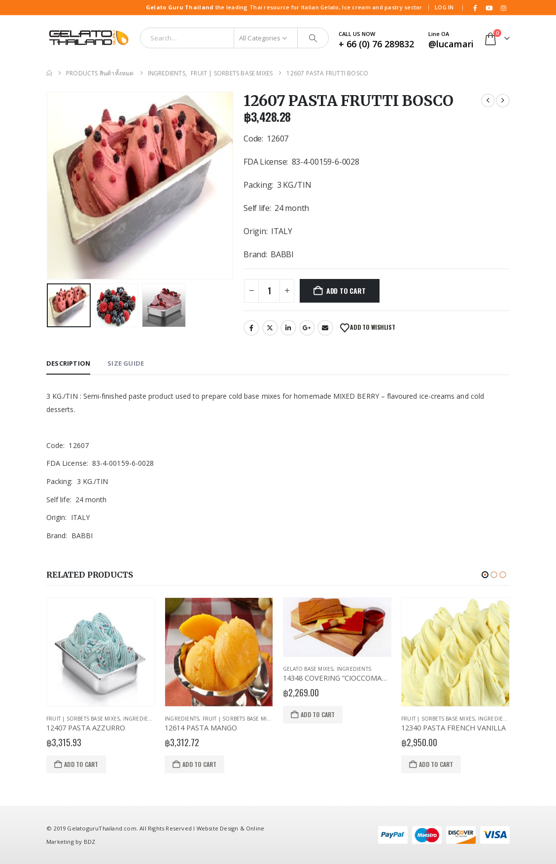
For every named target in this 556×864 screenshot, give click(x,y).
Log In (444, 7)
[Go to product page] (100, 652)
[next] (503, 100)
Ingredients (140, 718)
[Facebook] (475, 7)
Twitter (270, 328)
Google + (307, 328)
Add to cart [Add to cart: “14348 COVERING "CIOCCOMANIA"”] (318, 714)
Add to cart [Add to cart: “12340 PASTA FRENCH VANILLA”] (436, 764)
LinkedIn (288, 328)
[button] (485, 575)
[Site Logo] (88, 38)
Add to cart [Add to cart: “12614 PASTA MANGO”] (199, 764)
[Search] (313, 38)
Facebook (251, 328)
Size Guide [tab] (125, 363)
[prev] (488, 100)
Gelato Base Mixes (308, 668)
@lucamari (451, 44)
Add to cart (346, 290)
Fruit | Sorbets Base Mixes (83, 718)
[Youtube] (489, 7)
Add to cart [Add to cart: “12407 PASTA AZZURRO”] (81, 764)
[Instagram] (503, 7)
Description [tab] (68, 363)
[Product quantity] (269, 291)
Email (325, 328)
